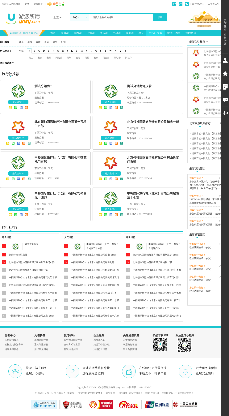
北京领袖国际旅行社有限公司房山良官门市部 (32, 285)
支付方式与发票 (72, 344)
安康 (96, 57)
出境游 (91, 33)
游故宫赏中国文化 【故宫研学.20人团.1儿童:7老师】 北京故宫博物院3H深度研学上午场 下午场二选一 (207, 185)
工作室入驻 (213, 3)
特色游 (104, 33)
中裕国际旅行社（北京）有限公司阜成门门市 (94, 292)
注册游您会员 (12, 339)
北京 (21, 42)
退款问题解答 (41, 344)
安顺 (78, 57)
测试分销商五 (44, 86)
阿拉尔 (128, 57)
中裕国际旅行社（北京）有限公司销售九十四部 (33, 292)
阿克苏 (106, 57)
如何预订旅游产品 (73, 339)
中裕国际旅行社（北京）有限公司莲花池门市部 (33, 277)
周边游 (65, 33)
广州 (63, 42)
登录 (27, 3)
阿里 (87, 57)
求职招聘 (190, 33)
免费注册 (38, 3)
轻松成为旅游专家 (14, 344)
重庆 (46, 42)
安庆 (40, 57)
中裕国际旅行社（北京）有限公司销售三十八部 (95, 315)
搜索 (160, 17)
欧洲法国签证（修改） (200, 247)
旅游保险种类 (41, 339)
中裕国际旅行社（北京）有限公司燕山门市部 (94, 254)
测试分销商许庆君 (139, 86)
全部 (21, 50)
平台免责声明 (130, 349)
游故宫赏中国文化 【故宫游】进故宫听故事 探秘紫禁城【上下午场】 (209, 133)
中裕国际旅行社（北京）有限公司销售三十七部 (33, 300)
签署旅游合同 (71, 349)
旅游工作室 (174, 33)
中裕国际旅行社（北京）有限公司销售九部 (92, 262)
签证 (141, 33)
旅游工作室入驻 (102, 344)
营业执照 (110, 393)
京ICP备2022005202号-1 (90, 393)
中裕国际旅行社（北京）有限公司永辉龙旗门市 (95, 285)
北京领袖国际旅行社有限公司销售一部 (153, 121)
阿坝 (69, 57)
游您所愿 (11, 3)
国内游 (78, 33)
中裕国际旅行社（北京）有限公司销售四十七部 (95, 300)
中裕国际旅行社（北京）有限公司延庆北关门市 (95, 269)
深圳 (55, 42)
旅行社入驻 (198, 3)
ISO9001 (123, 393)
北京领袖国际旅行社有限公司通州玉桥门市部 (32, 262)
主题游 (117, 33)
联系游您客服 (130, 344)
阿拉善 (59, 57)
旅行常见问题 (41, 349)
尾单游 (130, 33)
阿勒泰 (117, 57)
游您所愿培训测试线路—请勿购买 (206, 213)
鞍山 (31, 57)
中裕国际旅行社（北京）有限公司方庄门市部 (32, 315)
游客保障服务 (12, 349)
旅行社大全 (155, 33)
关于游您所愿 (130, 339)
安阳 (49, 57)
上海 (29, 42)
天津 (38, 42)
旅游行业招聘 (100, 349)
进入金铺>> (18, 102)
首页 (53, 33)
